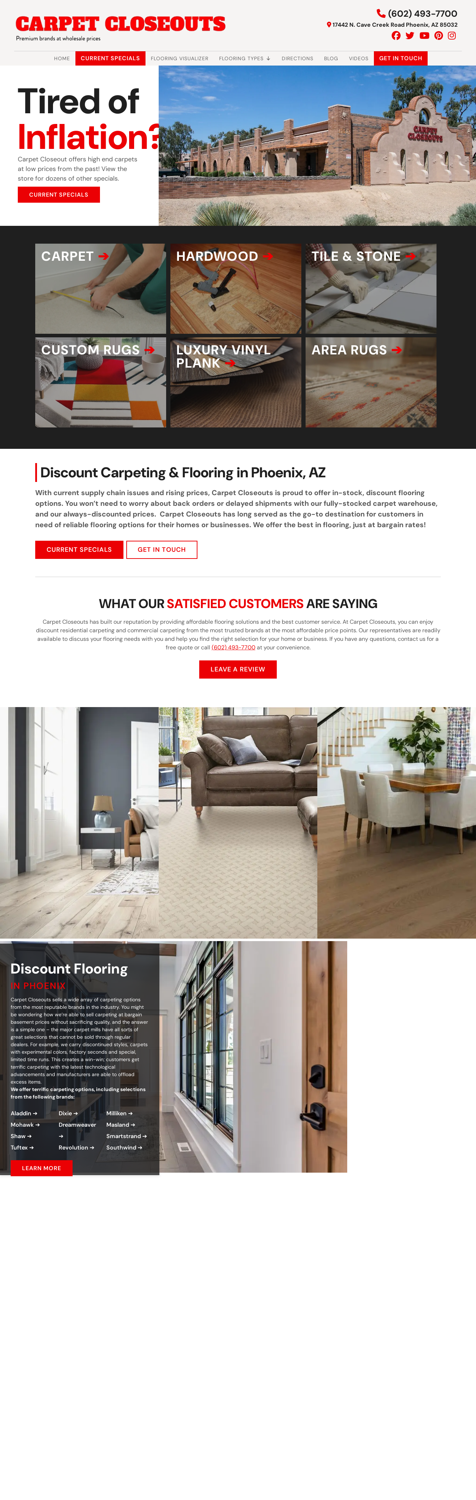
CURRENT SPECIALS (59, 194)
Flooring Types (245, 58)
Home (62, 58)
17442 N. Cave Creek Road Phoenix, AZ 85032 (395, 24)
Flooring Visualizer (179, 58)
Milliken (116, 1147)
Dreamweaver (77, 1158)
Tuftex (19, 1181)
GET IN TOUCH (162, 583)
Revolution (73, 1181)
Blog (331, 58)
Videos (359, 58)
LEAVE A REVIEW (238, 703)
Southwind (121, 1181)
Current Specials (110, 58)
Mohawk (22, 1158)
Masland (117, 1158)
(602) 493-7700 (423, 14)
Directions (297, 58)
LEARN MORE (41, 1202)
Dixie (65, 1147)
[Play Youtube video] (134, 1293)
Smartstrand (123, 1170)
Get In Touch (400, 58)
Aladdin (21, 1147)
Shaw (18, 1170)
